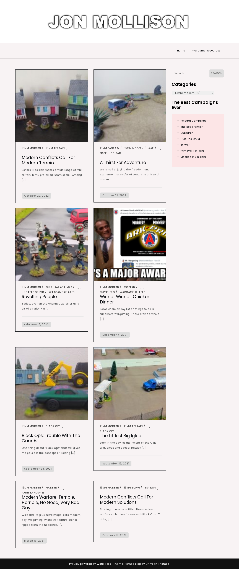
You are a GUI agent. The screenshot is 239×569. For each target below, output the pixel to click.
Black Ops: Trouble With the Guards (51, 438)
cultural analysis (59, 287)
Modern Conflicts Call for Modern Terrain (48, 160)
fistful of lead (110, 153)
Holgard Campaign (193, 121)
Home (181, 50)
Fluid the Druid (190, 139)
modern (129, 287)
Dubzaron (187, 133)
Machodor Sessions (194, 157)
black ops (53, 426)
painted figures (33, 492)
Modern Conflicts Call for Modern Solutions (126, 499)
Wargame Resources (206, 50)
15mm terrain (55, 148)
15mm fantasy (110, 148)
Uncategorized (33, 292)
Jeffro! (185, 145)
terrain (150, 487)
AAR (151, 148)
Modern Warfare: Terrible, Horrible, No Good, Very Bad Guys (50, 502)
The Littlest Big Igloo (120, 436)
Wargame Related (62, 292)
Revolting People (39, 297)
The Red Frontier (192, 127)
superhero (107, 292)
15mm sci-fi (132, 487)
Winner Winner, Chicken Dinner (125, 299)
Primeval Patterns (193, 151)
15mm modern (31, 148)
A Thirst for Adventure (123, 162)
